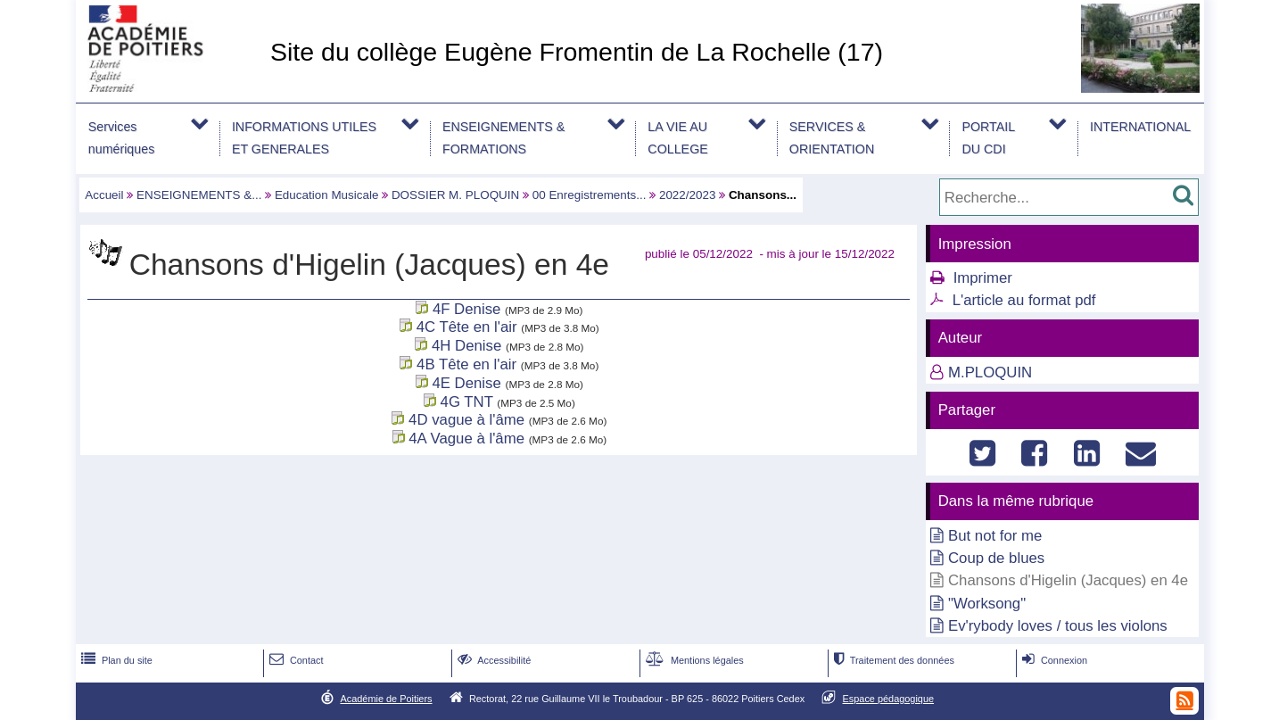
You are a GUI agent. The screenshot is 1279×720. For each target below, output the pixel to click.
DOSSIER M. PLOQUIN (455, 195)
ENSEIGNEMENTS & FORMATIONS (503, 138)
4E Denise (466, 383)
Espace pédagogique (889, 698)
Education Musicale (327, 195)
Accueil (104, 195)
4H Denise (466, 345)
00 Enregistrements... (589, 195)
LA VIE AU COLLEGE (677, 138)
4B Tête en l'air (466, 364)
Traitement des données (892, 660)
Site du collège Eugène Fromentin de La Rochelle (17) (576, 51)
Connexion (1053, 660)
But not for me (995, 535)
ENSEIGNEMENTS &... (198, 195)
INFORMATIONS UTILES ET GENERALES (304, 138)
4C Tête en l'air (469, 327)
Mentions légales (693, 660)
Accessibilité (493, 660)
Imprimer (982, 277)
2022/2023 (687, 195)
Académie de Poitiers (386, 698)
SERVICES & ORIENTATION (831, 138)
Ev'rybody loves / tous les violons (1058, 625)
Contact (295, 660)
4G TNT (467, 401)
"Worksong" (987, 603)
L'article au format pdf (1024, 300)
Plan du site (115, 660)
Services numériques (121, 138)
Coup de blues (996, 558)
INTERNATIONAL (1140, 127)
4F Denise (466, 309)
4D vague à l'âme (466, 419)
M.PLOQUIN (990, 372)
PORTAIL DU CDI (988, 138)
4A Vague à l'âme (466, 438)
